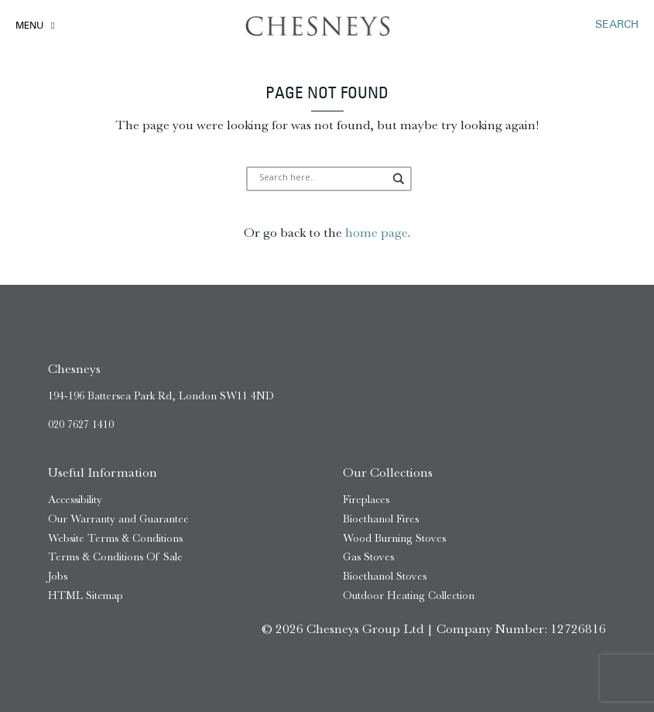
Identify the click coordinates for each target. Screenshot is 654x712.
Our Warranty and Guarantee (118, 518)
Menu (29, 26)
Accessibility (75, 499)
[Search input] (322, 179)
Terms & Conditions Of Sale (115, 556)
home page (376, 232)
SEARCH (617, 25)
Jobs (57, 576)
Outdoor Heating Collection (408, 595)
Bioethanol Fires (381, 518)
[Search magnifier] (399, 179)
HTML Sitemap (85, 595)
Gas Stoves (368, 556)
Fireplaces (366, 499)
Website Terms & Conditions (115, 538)
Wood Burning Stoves (394, 538)
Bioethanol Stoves (384, 576)
